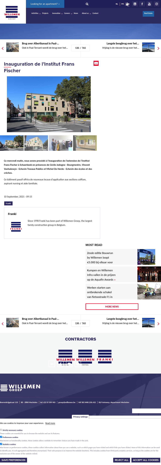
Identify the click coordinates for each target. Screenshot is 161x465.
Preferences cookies (10, 437)
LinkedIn (135, 4)
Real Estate (148, 13)
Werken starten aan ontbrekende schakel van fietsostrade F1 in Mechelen (100, 295)
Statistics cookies (9, 444)
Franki (9, 203)
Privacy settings (80, 417)
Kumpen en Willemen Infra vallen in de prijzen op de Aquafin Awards (101, 275)
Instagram (156, 4)
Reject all (121, 460)
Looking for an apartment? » (45, 3)
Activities (34, 13)
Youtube (149, 4)
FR (122, 4)
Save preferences (13, 460)
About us (85, 13)
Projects (45, 13)
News (76, 13)
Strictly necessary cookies (13, 430)
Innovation (56, 13)
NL (117, 4)
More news (112, 306)
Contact (95, 13)
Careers (67, 13)
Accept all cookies (146, 460)
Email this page (96, 63)
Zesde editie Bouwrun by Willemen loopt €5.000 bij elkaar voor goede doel (100, 260)
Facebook (142, 4)
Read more (50, 423)
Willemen (12, 12)
